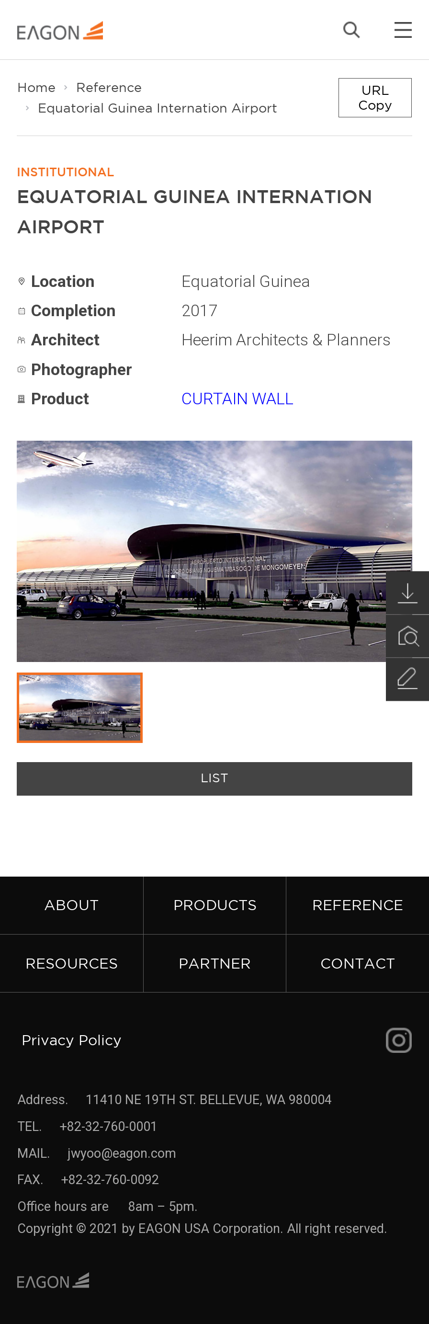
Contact (357, 963)
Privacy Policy (72, 1040)
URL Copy (375, 97)
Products (215, 905)
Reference (109, 87)
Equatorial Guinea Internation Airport (157, 108)
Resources (71, 963)
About (71, 905)
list (214, 778)
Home (36, 87)
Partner (215, 963)
